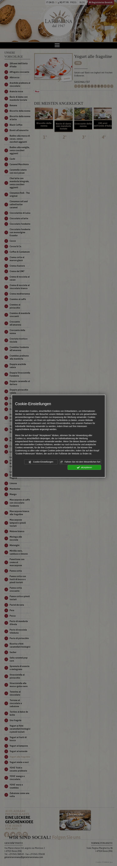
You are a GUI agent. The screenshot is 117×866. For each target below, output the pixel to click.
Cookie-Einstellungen (40, 462)
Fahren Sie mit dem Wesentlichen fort (80, 462)
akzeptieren (84, 467)
